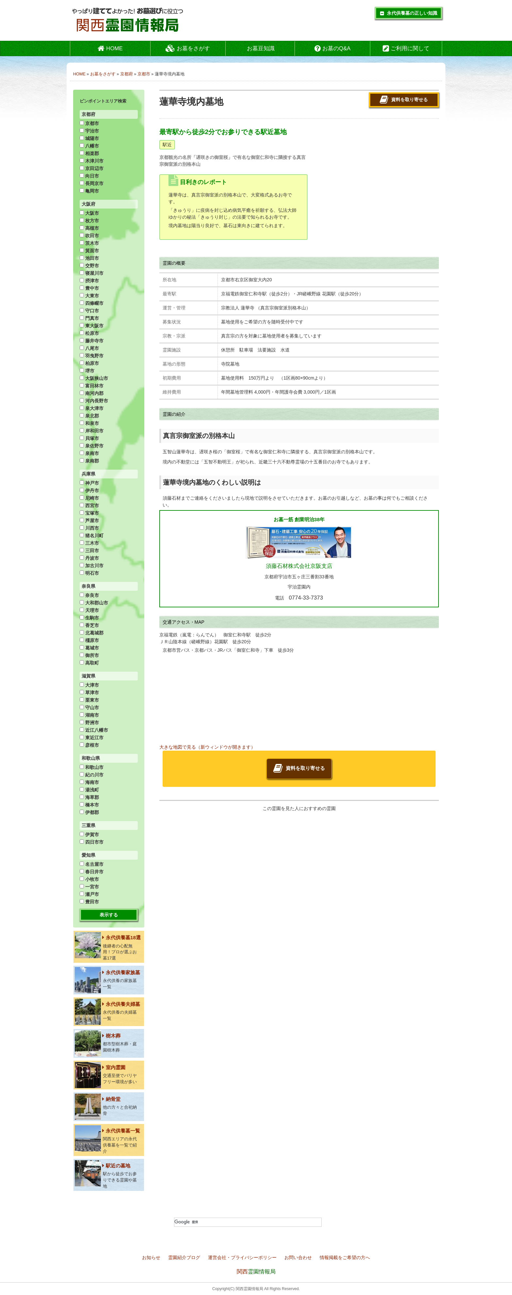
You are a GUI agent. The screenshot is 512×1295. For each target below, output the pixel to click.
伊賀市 (89, 834)
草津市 (89, 692)
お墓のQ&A (332, 48)
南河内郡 (92, 393)
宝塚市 (89, 513)
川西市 (89, 528)
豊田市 (89, 901)
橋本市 (89, 804)
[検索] (248, 1222)
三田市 (89, 550)
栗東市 (89, 700)
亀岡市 (89, 191)
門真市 (89, 318)
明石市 (89, 573)
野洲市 (89, 722)
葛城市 (89, 647)
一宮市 (89, 886)
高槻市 (89, 228)
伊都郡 (89, 812)
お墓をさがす (188, 48)
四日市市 (92, 842)
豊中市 (89, 288)
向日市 (89, 176)
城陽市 (89, 138)
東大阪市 (92, 325)
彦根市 (89, 745)
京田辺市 (92, 168)
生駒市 (89, 617)
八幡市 (89, 145)
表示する (109, 914)
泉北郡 (89, 415)
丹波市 (89, 558)
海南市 (89, 782)
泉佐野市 (92, 445)
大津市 (89, 685)
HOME (110, 48)
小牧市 (89, 879)
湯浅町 (89, 789)
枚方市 (89, 220)
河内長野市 (94, 400)
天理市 (89, 610)
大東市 (89, 295)
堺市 (87, 370)
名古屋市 (92, 864)
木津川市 (92, 161)
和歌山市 (92, 767)
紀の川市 (92, 774)
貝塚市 (89, 438)
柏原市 (89, 363)
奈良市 (89, 595)
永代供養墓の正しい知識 (408, 13)
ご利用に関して (406, 48)
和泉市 (89, 423)
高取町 (89, 662)
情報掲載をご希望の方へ (345, 1257)
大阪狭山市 (94, 378)
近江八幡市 (94, 730)
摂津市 (89, 280)
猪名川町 (92, 535)
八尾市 (89, 348)
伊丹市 (89, 490)
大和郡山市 (94, 602)
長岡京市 (92, 183)
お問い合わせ (298, 1257)
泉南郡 (89, 460)
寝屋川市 (92, 273)
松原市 (89, 333)
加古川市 (92, 565)
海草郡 (89, 797)
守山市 (89, 707)
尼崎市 (89, 498)
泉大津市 (92, 408)
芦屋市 (89, 520)
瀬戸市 (89, 894)
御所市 (89, 655)
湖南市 (89, 715)
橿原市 (89, 640)
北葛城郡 (92, 632)
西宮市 (89, 505)
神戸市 (89, 483)
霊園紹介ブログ (184, 1257)
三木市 (89, 543)
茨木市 (89, 243)
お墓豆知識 (261, 48)
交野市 (89, 265)
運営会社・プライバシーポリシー (243, 1257)
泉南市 (89, 453)
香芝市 (89, 625)
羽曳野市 (92, 355)
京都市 (143, 74)
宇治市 (89, 130)
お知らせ (152, 1257)
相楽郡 (89, 153)
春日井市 (92, 871)
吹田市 (89, 235)
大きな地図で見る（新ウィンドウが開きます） (207, 747)
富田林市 (92, 385)
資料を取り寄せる (404, 99)
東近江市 (92, 737)
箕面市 (89, 250)
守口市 (89, 310)
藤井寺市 (92, 340)
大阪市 (89, 213)
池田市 (89, 258)
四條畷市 (92, 303)
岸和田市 (92, 430)
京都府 (126, 74)
